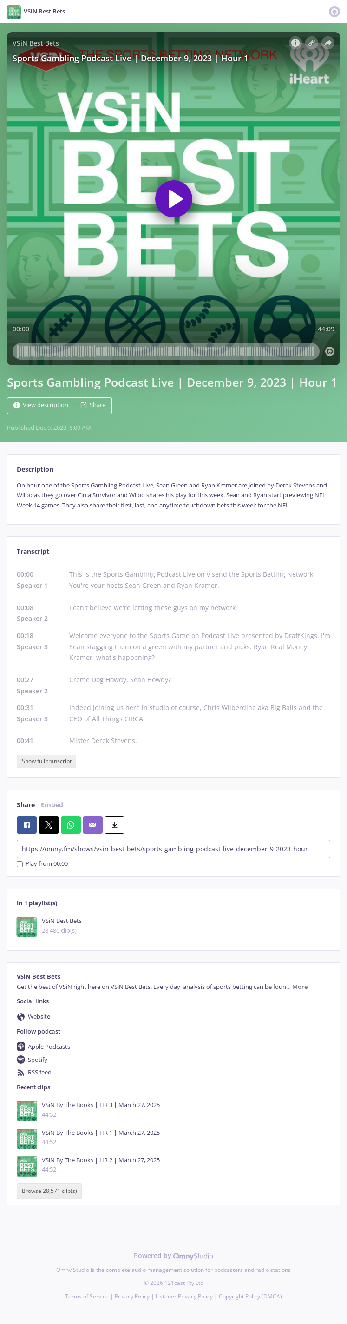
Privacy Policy (132, 1296)
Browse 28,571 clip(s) (49, 1191)
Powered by (173, 1255)
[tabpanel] (173, 495)
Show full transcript (47, 761)
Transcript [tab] (33, 551)
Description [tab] (35, 469)
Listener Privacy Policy (184, 1296)
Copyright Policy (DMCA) (250, 1296)
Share (92, 405)
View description (40, 405)
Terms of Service (87, 1296)
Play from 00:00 (42, 864)
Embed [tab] (52, 804)
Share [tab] (26, 804)
